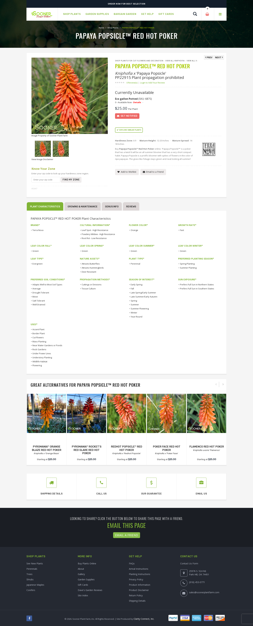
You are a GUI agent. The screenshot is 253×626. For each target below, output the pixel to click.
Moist (35, 296)
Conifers (30, 590)
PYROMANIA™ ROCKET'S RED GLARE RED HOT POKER (86, 450)
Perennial (135, 263)
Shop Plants (112, 28)
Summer (135, 304)
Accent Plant (38, 329)
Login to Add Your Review (152, 82)
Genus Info (112, 206)
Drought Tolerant (40, 292)
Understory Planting (42, 357)
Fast (182, 230)
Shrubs (30, 579)
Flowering (37, 365)
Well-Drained (38, 304)
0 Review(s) (132, 82)
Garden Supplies (86, 579)
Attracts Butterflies (91, 263)
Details (137, 102)
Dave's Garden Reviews (90, 590)
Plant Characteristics (45, 206)
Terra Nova (37, 230)
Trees (29, 574)
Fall (132, 288)
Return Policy (136, 595)
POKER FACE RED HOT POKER (166, 448)
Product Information (139, 584)
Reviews (131, 206)
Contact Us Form (189, 563)
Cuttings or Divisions (91, 284)
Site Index (83, 595)
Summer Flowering (140, 308)
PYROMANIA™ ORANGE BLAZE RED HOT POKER (46, 448)
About (81, 568)
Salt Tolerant (38, 300)
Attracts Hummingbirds (93, 267)
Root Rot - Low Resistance (94, 238)
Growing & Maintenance (82, 206)
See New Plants (34, 563)
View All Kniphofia (174, 60)
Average (36, 288)
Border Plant (38, 333)
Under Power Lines (41, 353)
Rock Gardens (39, 349)
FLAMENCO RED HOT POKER (206, 446)
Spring (134, 300)
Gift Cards (83, 584)
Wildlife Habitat (39, 361)
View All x (192, 60)
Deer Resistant (89, 271)
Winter (134, 312)
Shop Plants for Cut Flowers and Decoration (139, 60)
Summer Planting (188, 267)
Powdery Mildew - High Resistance (98, 234)
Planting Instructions (139, 574)
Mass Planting (39, 341)
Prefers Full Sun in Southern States (197, 288)
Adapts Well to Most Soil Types (47, 284)
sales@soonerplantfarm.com (204, 592)
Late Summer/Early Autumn (144, 296)
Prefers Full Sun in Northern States (197, 284)
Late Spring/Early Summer (143, 292)
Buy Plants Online (87, 563)
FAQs (132, 563)
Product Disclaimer (139, 590)
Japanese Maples (35, 584)
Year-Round (136, 316)
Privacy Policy (136, 579)
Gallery (81, 574)
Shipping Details (137, 600)
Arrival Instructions (138, 568)
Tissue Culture (89, 288)
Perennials (31, 568)
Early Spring (136, 284)
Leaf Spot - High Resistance (95, 230)
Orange (134, 230)
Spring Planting (187, 263)
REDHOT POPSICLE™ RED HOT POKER (126, 448)
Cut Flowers (38, 337)
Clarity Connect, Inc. (144, 618)
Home (101, 28)
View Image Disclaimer (42, 159)
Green (35, 250)
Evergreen (37, 263)
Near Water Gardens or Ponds (47, 345)
